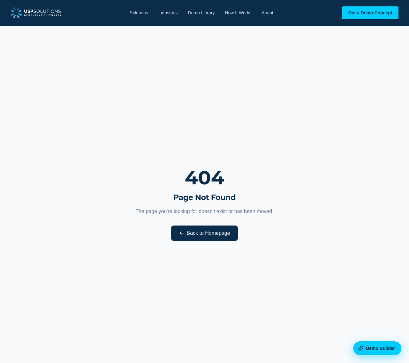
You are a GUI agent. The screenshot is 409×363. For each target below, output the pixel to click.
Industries (168, 12)
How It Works (238, 12)
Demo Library (201, 12)
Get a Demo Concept (370, 12)
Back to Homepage (204, 233)
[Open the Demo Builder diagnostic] (377, 348)
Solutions (139, 12)
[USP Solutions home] (36, 13)
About (267, 12)
